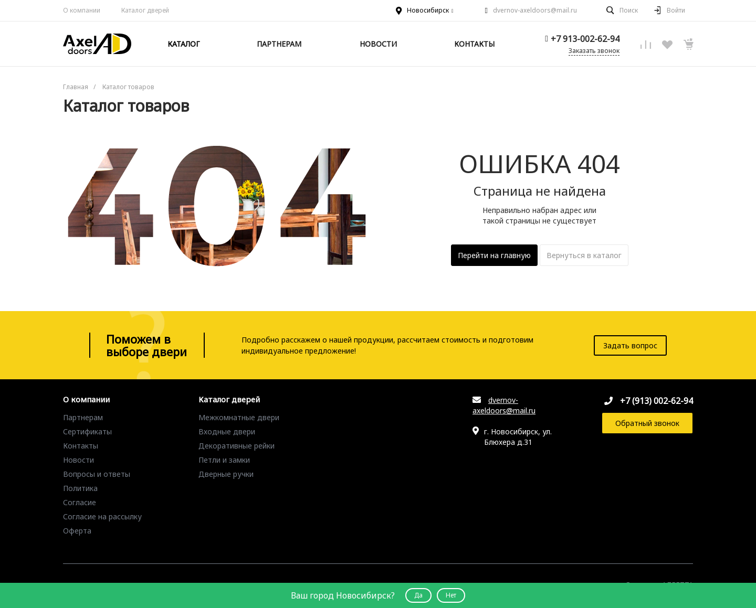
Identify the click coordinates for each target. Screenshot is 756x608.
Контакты (80, 446)
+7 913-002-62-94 (585, 39)
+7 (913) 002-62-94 (656, 401)
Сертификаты (87, 431)
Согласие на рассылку (102, 516)
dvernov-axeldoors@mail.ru (535, 10)
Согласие (79, 502)
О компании (81, 10)
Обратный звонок (647, 423)
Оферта (77, 531)
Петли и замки (224, 460)
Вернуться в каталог (584, 255)
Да (418, 595)
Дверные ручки (226, 474)
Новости (78, 460)
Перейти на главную (494, 255)
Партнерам (83, 417)
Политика (80, 488)
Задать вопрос (630, 345)
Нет (451, 595)
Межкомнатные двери (238, 417)
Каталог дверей (229, 399)
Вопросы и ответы (96, 474)
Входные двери (226, 431)
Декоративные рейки (236, 446)
